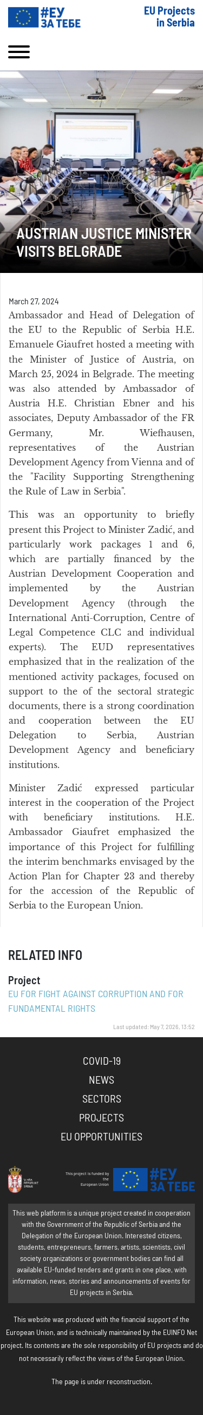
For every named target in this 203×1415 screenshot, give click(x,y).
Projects (101, 1118)
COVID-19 (102, 1061)
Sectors (101, 1099)
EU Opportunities (101, 1137)
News (101, 1080)
